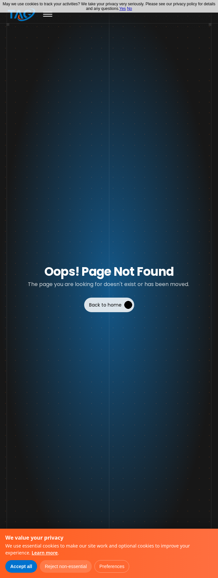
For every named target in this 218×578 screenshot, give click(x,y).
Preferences (111, 566)
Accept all (21, 566)
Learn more (44, 553)
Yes (122, 8)
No (129, 8)
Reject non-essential (66, 566)
